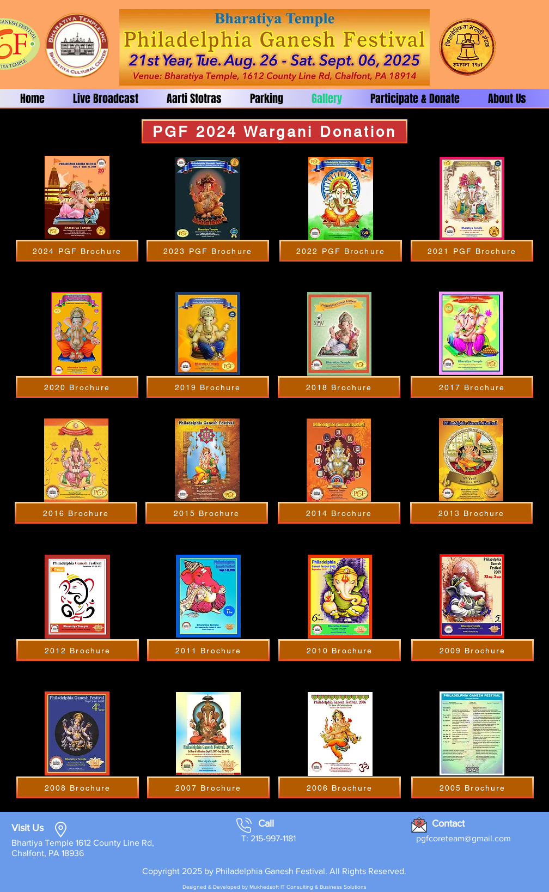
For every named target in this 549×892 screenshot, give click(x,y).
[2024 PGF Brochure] (77, 251)
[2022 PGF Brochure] (340, 251)
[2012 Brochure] (77, 650)
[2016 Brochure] (76, 513)
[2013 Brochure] (471, 513)
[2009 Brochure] (472, 650)
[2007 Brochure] (208, 787)
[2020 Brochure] (77, 387)
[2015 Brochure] (206, 513)
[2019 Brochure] (208, 387)
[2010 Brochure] (339, 650)
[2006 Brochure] (339, 787)
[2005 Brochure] (472, 787)
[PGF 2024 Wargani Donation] (274, 131)
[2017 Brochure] (472, 387)
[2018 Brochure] (339, 387)
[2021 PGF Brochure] (472, 251)
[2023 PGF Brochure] (208, 251)
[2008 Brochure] (77, 787)
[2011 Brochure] (208, 650)
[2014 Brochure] (339, 513)
